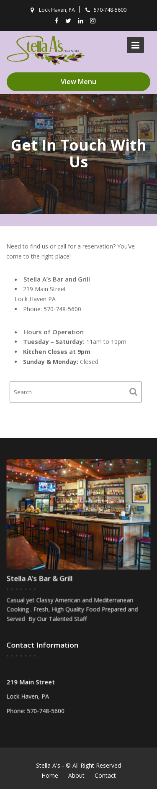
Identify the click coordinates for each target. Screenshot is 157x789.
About (76, 775)
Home (49, 775)
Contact (105, 775)
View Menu (78, 81)
